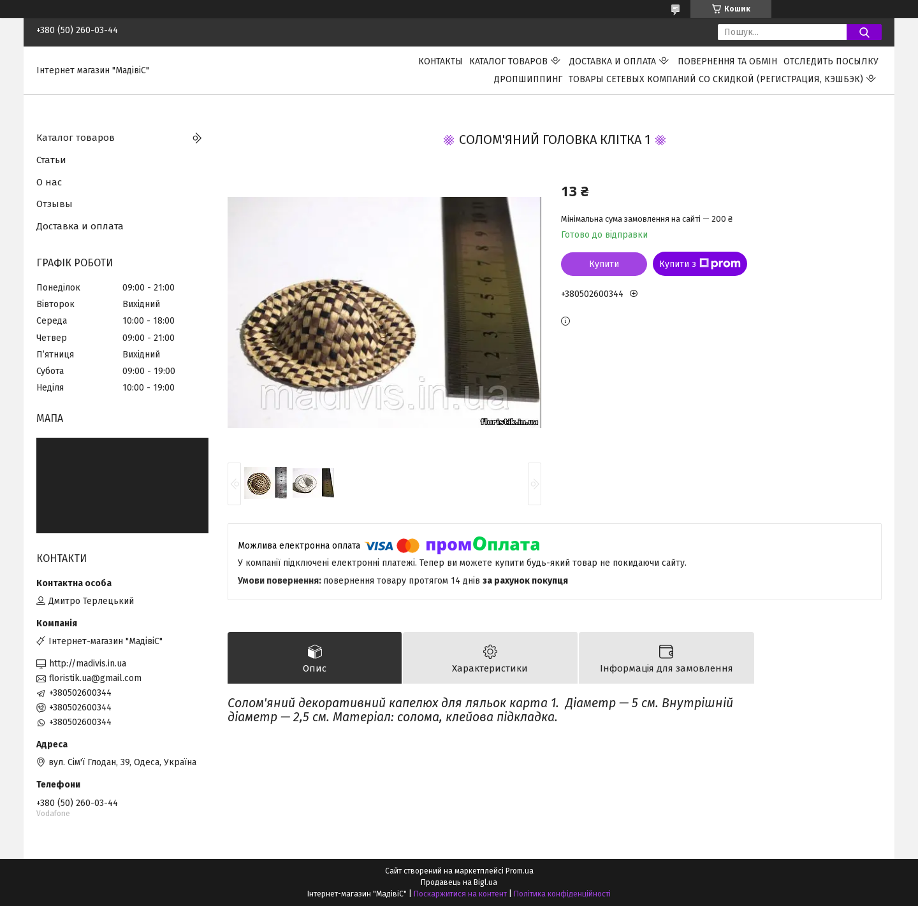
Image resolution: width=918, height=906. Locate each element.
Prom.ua (520, 870)
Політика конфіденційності (562, 893)
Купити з (700, 264)
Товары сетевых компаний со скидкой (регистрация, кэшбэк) (716, 79)
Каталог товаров (508, 61)
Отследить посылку (830, 61)
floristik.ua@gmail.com (95, 678)
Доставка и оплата (612, 61)
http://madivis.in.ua (87, 663)
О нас (49, 182)
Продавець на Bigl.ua (459, 882)
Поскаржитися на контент (460, 893)
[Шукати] (864, 32)
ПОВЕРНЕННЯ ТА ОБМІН (727, 61)
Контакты (440, 61)
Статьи (51, 160)
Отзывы (54, 204)
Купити (604, 264)
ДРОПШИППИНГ (528, 79)
